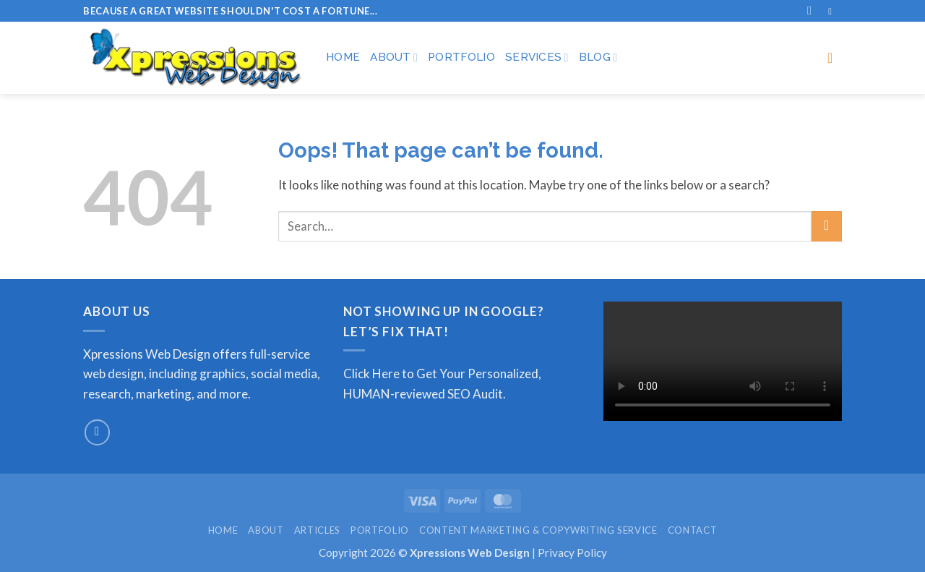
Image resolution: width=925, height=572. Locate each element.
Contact (693, 530)
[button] (834, 58)
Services (537, 57)
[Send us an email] (97, 432)
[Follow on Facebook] (833, 11)
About (394, 57)
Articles (317, 530)
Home (343, 57)
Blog (598, 57)
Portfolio (461, 57)
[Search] (813, 11)
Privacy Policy (572, 552)
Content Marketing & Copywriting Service (538, 530)
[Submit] (827, 226)
